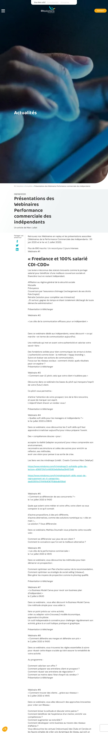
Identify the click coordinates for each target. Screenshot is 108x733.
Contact (100, 11)
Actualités (28, 186)
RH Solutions (18, 186)
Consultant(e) (52, 2)
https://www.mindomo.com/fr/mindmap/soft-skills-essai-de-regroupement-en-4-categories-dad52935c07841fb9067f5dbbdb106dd (57, 478)
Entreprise (65, 2)
